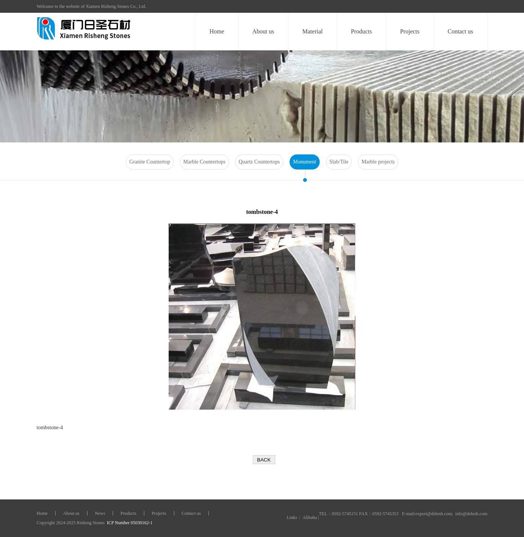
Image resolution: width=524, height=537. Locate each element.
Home (217, 31)
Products (361, 31)
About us (263, 31)
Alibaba (310, 517)
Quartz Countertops (259, 162)
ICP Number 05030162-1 (129, 522)
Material (312, 31)
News (100, 513)
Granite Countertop (149, 162)
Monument (304, 162)
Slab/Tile (339, 162)
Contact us (460, 31)
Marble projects (377, 162)
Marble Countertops (204, 162)
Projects (410, 31)
